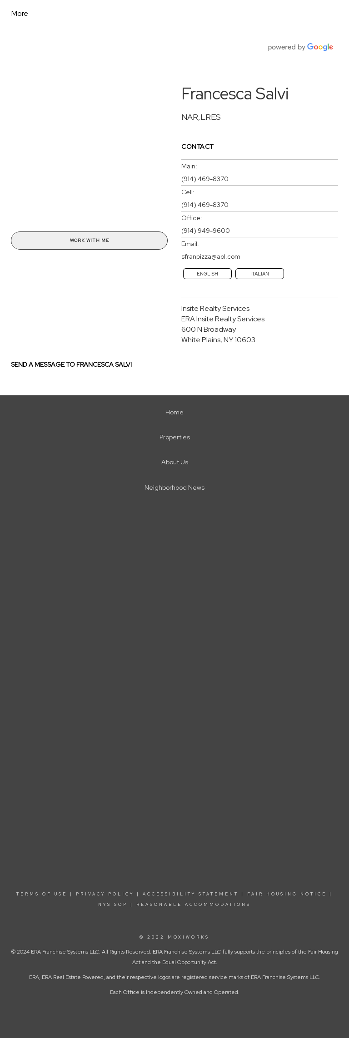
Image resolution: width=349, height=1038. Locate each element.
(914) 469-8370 (205, 179)
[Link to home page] (93, 13)
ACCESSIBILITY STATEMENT (191, 894)
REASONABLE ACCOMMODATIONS (192, 904)
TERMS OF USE (41, 894)
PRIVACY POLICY (105, 894)
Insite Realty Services (215, 308)
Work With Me (89, 240)
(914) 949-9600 (205, 230)
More (19, 13)
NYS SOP (113, 904)
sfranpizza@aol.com (210, 256)
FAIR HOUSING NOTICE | (290, 894)
